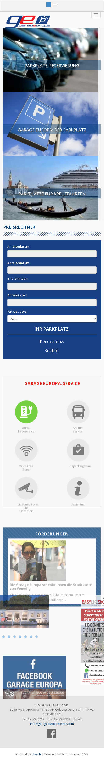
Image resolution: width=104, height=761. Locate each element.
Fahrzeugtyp (17, 312)
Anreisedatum (18, 247)
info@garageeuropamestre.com (52, 724)
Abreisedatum (18, 263)
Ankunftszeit (17, 279)
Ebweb (36, 754)
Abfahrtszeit (17, 295)
